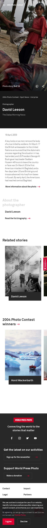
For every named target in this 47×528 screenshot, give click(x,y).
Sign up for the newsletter (18, 457)
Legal (5, 495)
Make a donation (14, 476)
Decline (23, 522)
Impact (27, 489)
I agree (8, 522)
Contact (6, 489)
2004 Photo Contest (15, 5)
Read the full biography (16, 218)
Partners (27, 495)
